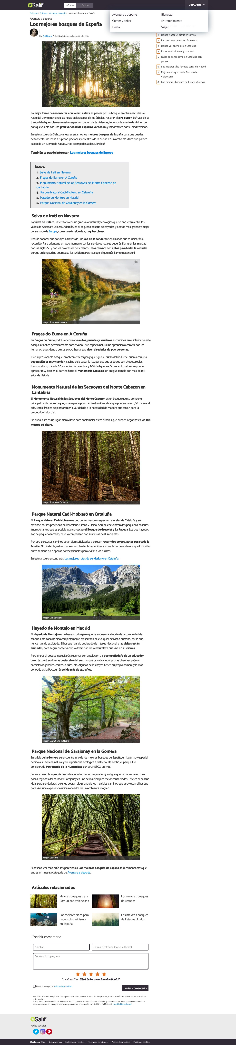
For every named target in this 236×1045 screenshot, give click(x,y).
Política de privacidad (121, 1042)
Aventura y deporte (57, 13)
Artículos (43, 13)
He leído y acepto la (54, 986)
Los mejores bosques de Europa (91, 152)
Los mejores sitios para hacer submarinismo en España (74, 919)
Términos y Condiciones (98, 1042)
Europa (53, 231)
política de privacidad (63, 986)
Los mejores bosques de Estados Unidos (183, 82)
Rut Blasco (47, 36)
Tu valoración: (69, 979)
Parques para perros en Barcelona (179, 40)
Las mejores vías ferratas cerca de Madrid (183, 67)
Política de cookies (141, 1042)
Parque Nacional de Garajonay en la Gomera (68, 203)
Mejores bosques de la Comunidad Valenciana (179, 74)
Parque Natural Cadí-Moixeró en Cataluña (66, 192)
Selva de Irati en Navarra (55, 172)
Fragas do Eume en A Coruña (58, 177)
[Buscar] (93, 5)
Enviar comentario (135, 988)
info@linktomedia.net (122, 1004)
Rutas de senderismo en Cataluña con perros (181, 59)
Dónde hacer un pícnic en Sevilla (178, 35)
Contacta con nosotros (74, 1042)
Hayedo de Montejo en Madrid (59, 197)
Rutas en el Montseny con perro (178, 51)
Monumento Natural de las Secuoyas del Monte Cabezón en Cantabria (76, 185)
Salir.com (34, 13)
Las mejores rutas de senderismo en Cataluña (91, 558)
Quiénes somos (55, 1042)
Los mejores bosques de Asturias (134, 898)
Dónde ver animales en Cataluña (178, 46)
